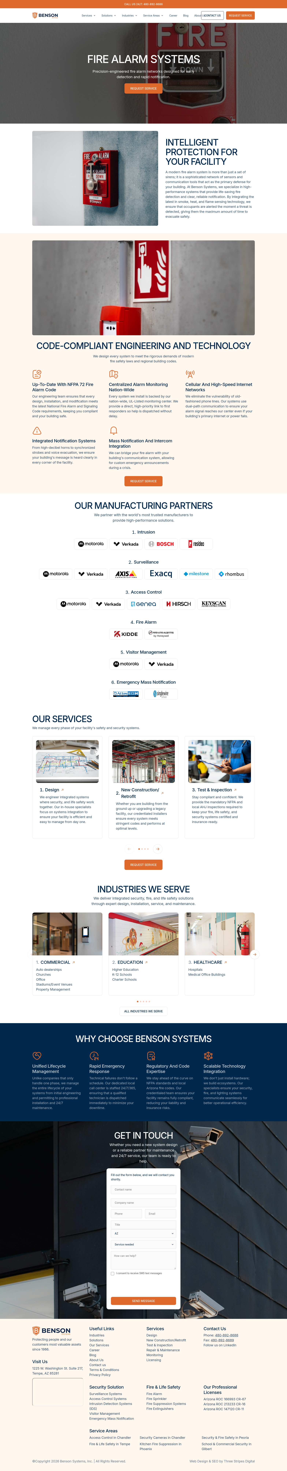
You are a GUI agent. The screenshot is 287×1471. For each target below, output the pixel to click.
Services (89, 15)
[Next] (158, 849)
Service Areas (153, 15)
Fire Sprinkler (156, 1399)
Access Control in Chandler (110, 1438)
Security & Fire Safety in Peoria (225, 1438)
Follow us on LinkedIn (220, 1345)
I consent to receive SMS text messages (136, 1273)
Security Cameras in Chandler (162, 1438)
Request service (240, 15)
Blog (186, 15)
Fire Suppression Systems (166, 1404)
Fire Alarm (154, 1394)
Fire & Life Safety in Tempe (109, 1444)
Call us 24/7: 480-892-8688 (143, 4)
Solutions (109, 15)
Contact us (212, 15)
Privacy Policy (100, 1375)
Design (151, 1335)
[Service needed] (143, 1244)
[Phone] (126, 1213)
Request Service (143, 865)
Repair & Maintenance (163, 1350)
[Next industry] (255, 954)
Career (173, 15)
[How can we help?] (143, 1260)
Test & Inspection (159, 1345)
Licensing (153, 1360)
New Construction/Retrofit (166, 1340)
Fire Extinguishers (160, 1409)
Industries (129, 15)
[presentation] (139, 1286)
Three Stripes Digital (239, 1461)
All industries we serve (143, 1011)
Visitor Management (104, 1414)
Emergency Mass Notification (111, 1418)
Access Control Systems (107, 1399)
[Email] (160, 1213)
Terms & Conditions (104, 1370)
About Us (199, 15)
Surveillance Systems (105, 1394)
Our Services (99, 1345)
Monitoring (154, 1355)
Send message (143, 1301)
